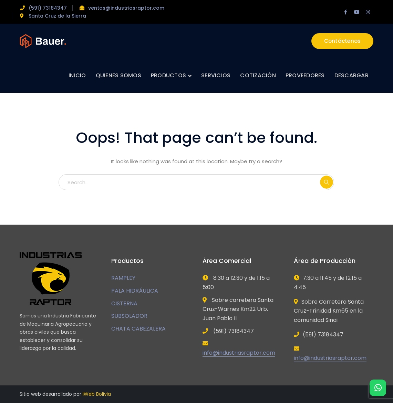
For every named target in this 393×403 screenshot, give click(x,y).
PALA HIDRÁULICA (134, 291)
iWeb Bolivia (97, 394)
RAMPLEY (123, 278)
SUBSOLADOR (129, 316)
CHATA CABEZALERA (138, 329)
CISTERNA (124, 303)
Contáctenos (342, 41)
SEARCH (326, 182)
